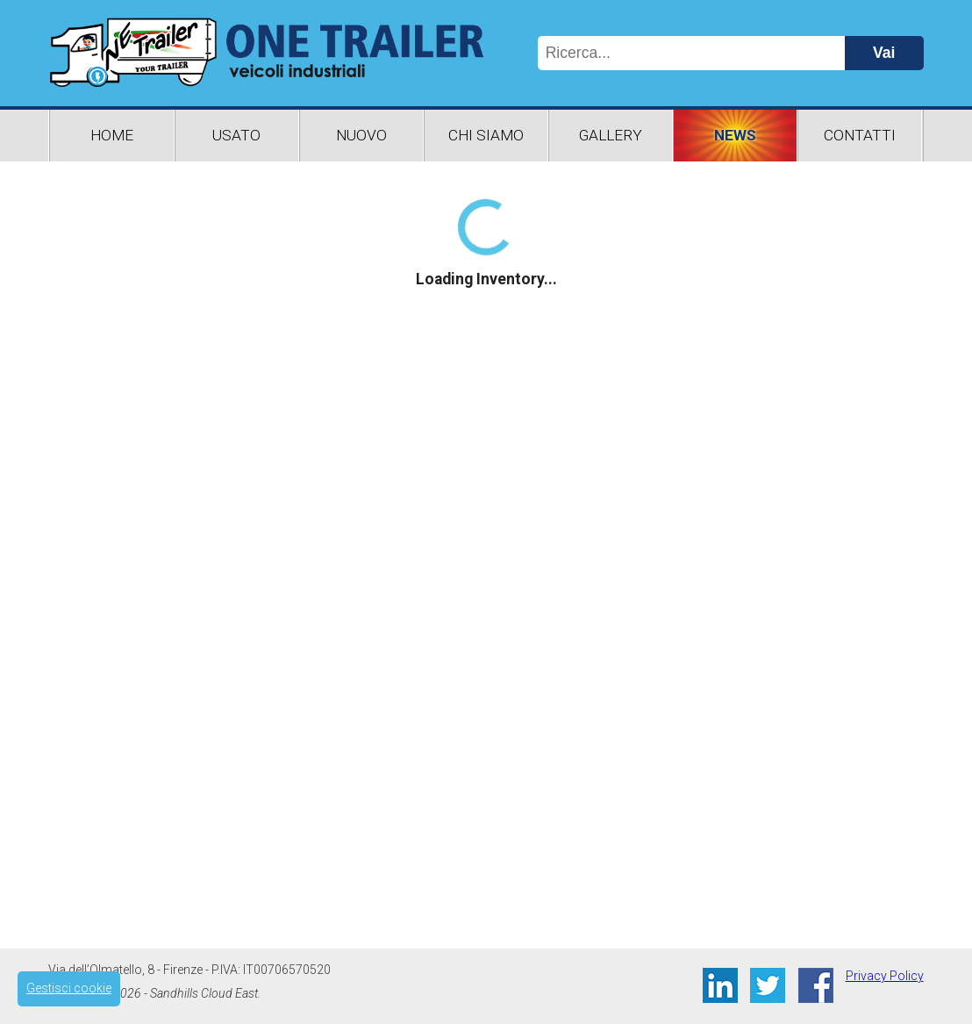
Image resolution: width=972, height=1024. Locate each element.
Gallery (610, 135)
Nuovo (361, 135)
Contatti (860, 135)
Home (111, 135)
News (735, 135)
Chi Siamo (486, 135)
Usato (236, 135)
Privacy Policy (885, 976)
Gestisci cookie (68, 988)
